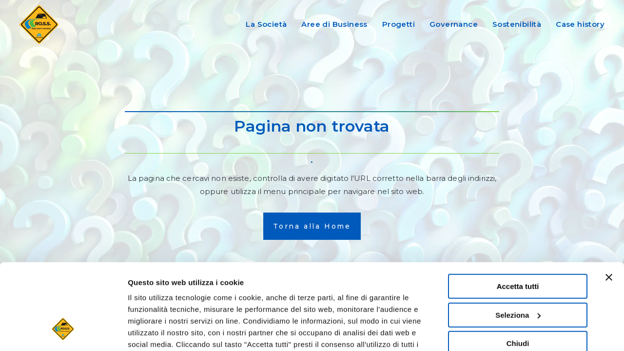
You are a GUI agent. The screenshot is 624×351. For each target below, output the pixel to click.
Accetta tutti (518, 213)
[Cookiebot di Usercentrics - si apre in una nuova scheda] (63, 332)
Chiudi (518, 270)
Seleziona (518, 241)
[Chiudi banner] (608, 203)
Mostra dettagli (154, 332)
